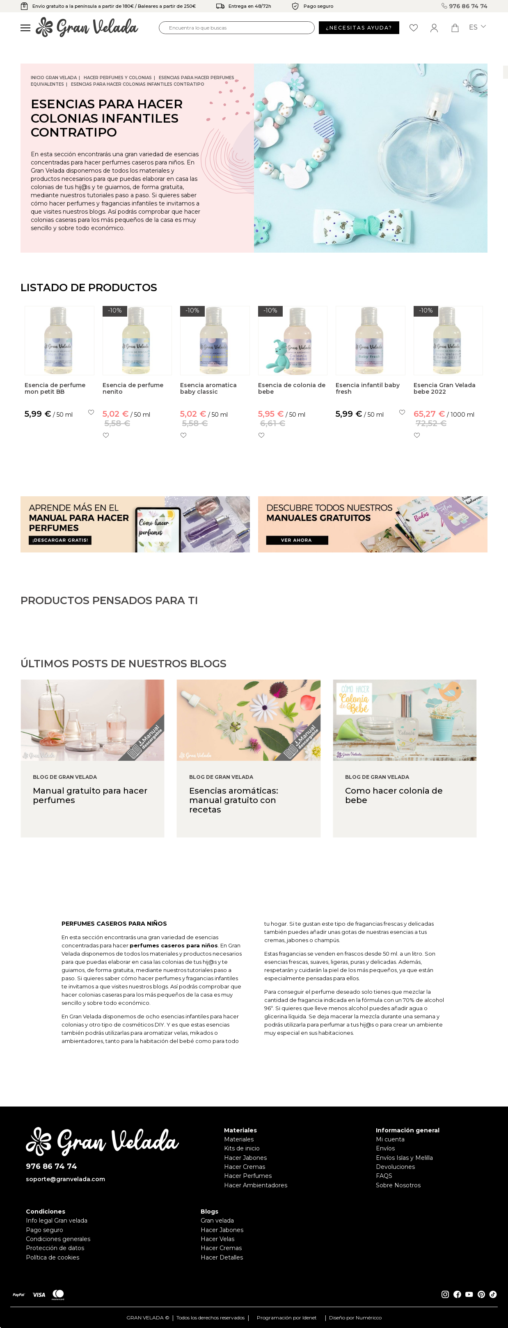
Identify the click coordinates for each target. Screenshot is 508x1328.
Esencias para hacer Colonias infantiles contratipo (137, 84)
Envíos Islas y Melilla (404, 1157)
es (477, 27)
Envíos (385, 1148)
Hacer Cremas (244, 1167)
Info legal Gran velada (56, 1220)
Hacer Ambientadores (255, 1185)
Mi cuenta (390, 1139)
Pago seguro (44, 1230)
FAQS (384, 1176)
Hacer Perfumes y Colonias (118, 77)
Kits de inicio (242, 1148)
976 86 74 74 (464, 6)
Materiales (239, 1139)
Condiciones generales (58, 1239)
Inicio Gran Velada (54, 77)
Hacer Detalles (222, 1257)
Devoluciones (395, 1167)
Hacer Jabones (245, 1157)
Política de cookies (52, 1257)
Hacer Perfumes (248, 1176)
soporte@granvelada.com (65, 1179)
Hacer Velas (217, 1239)
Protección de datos (55, 1248)
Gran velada (217, 1220)
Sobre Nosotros (398, 1185)
